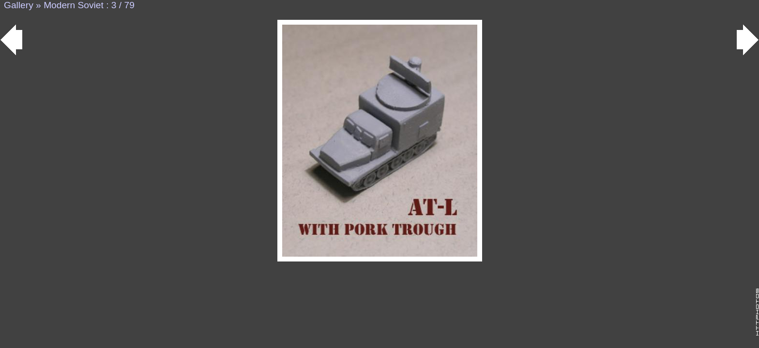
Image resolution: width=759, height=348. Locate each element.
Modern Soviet (74, 5)
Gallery (18, 5)
